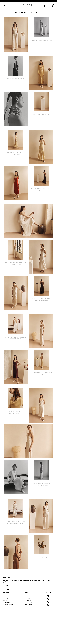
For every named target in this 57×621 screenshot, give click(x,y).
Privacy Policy (28, 602)
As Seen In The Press (30, 597)
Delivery (5, 595)
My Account (6, 600)
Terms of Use (28, 600)
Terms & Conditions (29, 598)
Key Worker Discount (8, 604)
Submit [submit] (8, 589)
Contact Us (5, 608)
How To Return (6, 598)
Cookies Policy (28, 604)
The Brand (27, 595)
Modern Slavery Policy (30, 606)
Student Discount (7, 602)
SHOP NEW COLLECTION (28, 1)
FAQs (4, 606)
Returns (5, 597)
